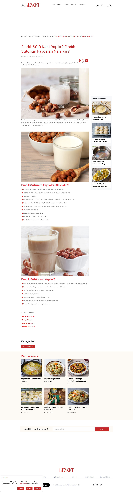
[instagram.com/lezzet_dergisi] (97, 485)
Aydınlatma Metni (58, 477)
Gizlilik (74, 477)
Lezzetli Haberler (70, 5)
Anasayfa (24, 36)
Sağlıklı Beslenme (47, 36)
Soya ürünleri (27, 320)
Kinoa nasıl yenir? (28, 323)
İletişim (43, 477)
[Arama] (110, 5)
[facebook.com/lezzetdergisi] (93, 485)
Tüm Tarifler (56, 5)
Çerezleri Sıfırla (105, 477)
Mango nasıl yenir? (29, 327)
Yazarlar (82, 5)
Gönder (102, 429)
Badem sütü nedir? (29, 316)
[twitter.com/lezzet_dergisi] (101, 485)
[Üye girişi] (102, 5)
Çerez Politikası (89, 477)
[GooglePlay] (43, 485)
